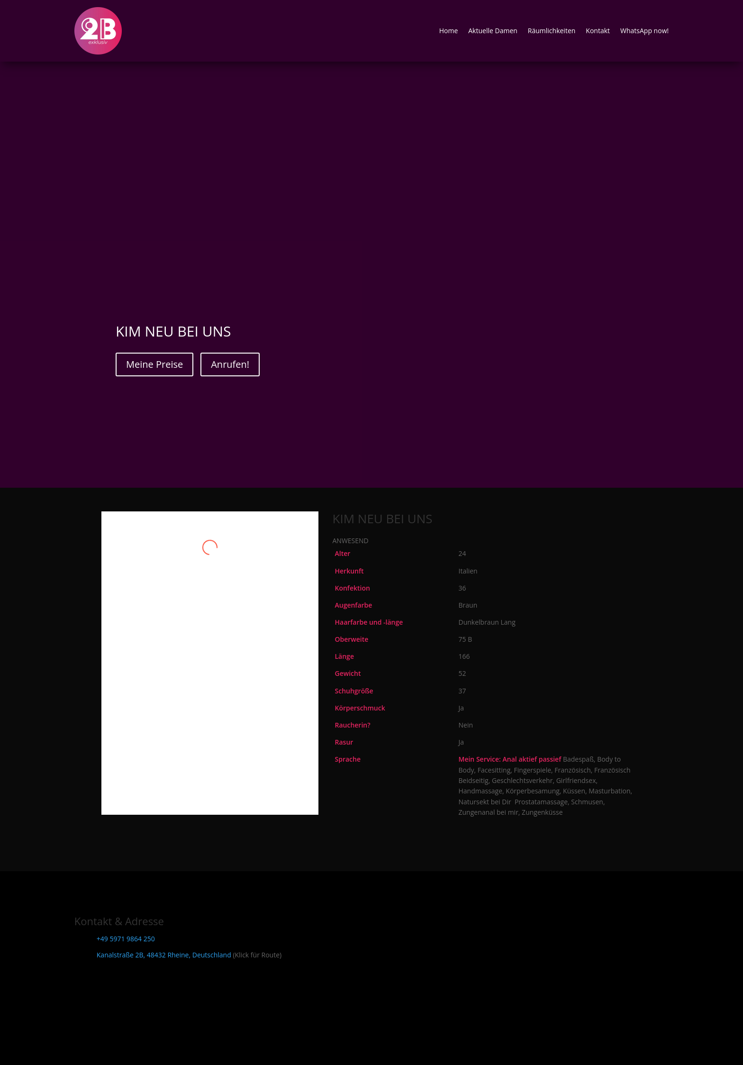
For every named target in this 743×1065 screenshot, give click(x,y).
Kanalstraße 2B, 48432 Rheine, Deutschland (164, 954)
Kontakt (598, 30)
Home (448, 30)
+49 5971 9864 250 (126, 938)
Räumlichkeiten (552, 30)
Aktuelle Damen (492, 30)
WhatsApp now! (644, 30)
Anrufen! (230, 364)
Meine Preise (154, 364)
